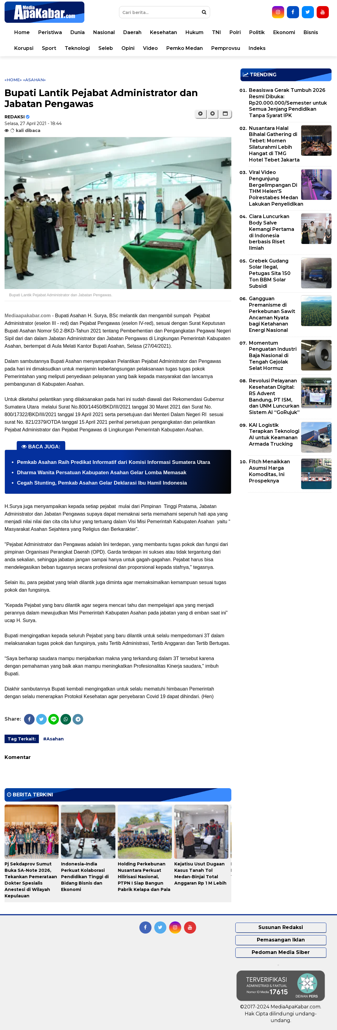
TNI (216, 32)
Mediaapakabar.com (28, 315)
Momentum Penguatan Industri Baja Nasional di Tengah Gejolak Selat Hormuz (273, 355)
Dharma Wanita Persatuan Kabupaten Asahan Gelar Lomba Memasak (101, 472)
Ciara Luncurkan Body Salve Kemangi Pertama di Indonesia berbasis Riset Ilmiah (271, 232)
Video (150, 48)
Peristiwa (50, 32)
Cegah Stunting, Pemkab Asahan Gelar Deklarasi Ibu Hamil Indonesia (102, 483)
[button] (225, 114)
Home (22, 32)
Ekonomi (284, 32)
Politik (257, 32)
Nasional (104, 32)
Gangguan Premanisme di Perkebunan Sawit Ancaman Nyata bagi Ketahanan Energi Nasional (272, 314)
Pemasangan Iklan (281, 940)
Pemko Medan (184, 48)
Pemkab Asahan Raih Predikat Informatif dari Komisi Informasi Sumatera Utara (113, 462)
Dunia (77, 32)
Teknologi (77, 48)
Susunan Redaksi (280, 927)
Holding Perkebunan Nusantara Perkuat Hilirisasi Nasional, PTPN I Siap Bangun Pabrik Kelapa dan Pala (144, 876)
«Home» (13, 79)
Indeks (257, 48)
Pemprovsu (225, 48)
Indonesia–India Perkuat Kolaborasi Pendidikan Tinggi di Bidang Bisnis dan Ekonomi (85, 876)
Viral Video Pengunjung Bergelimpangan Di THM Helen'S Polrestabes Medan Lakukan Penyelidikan (276, 188)
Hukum (194, 32)
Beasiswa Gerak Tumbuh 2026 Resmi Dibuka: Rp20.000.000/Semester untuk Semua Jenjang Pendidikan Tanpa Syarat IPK (288, 102)
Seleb (105, 48)
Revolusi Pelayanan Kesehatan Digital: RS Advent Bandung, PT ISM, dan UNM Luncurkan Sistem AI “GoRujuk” (274, 396)
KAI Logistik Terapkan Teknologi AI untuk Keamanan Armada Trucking (274, 434)
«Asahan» (34, 79)
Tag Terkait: (22, 739)
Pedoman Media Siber (281, 952)
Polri (235, 32)
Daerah (132, 32)
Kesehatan (163, 32)
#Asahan (53, 739)
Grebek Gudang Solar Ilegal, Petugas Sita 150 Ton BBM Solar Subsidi (270, 273)
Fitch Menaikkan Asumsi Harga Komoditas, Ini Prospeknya (269, 471)
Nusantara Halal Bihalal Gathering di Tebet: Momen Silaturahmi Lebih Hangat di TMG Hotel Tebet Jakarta (274, 144)
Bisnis (311, 32)
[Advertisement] (286, 540)
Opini (127, 48)
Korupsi (23, 48)
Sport (49, 48)
